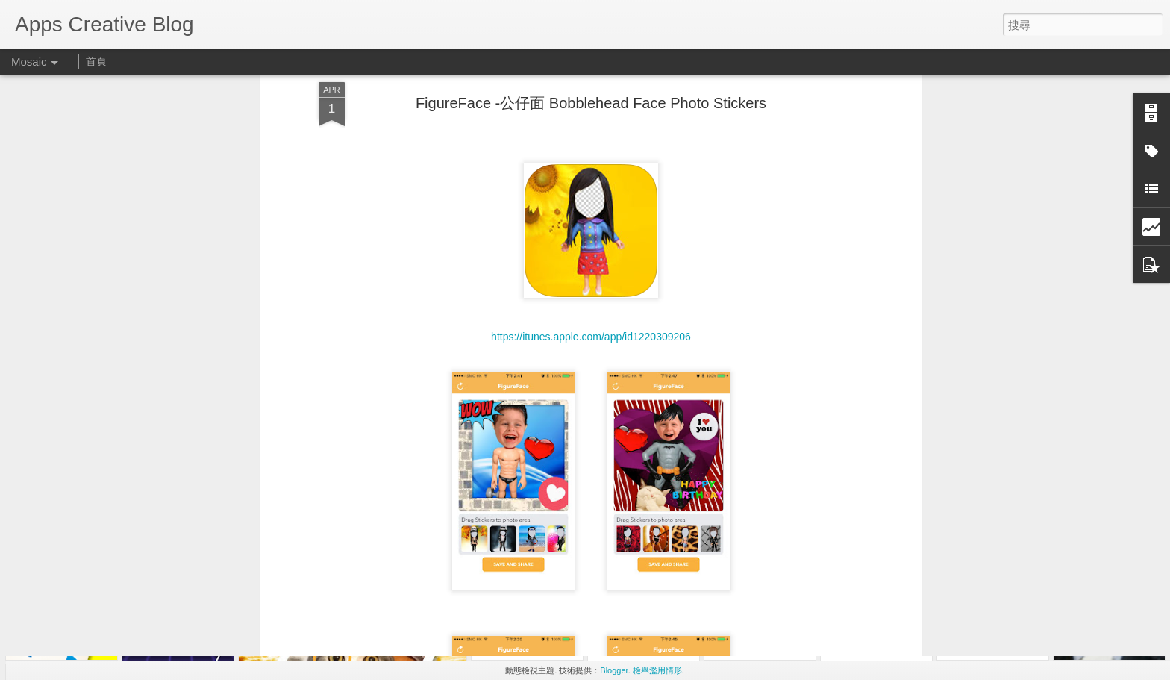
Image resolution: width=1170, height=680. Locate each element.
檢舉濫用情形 (657, 670)
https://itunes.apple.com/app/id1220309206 (591, 227)
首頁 (96, 61)
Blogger (614, 670)
